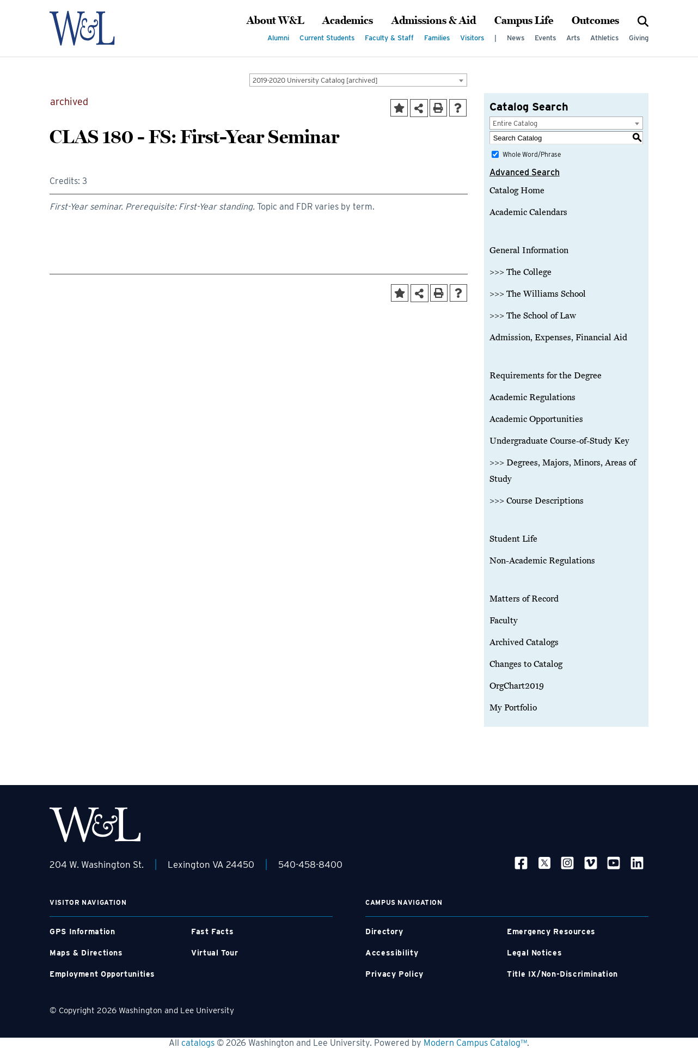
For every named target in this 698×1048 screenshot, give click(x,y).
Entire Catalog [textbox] (515, 123)
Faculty (503, 620)
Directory (384, 931)
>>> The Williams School (537, 294)
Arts (573, 38)
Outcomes (595, 20)
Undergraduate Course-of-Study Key (559, 441)
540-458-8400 (310, 864)
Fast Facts (212, 931)
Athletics (604, 38)
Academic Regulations (532, 397)
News (515, 38)
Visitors (472, 38)
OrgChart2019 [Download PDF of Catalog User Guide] (516, 686)
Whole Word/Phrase (532, 154)
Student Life (513, 539)
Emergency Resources (551, 931)
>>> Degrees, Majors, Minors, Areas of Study (562, 471)
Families (437, 38)
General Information (528, 250)
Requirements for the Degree (545, 375)
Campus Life (523, 20)
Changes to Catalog (525, 664)
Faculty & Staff (389, 38)
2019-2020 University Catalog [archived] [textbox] (315, 80)
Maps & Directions (86, 952)
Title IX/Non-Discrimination (562, 974)
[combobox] (358, 80)
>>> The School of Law (532, 315)
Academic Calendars (528, 212)
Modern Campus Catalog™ (475, 1043)
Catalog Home (516, 190)
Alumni (278, 38)
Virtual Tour (214, 952)
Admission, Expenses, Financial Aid (558, 337)
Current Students (326, 38)
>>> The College (520, 272)
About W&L (275, 20)
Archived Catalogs (524, 642)
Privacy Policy (394, 974)
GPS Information (82, 931)
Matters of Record (524, 598)
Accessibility (391, 952)
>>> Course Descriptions (536, 500)
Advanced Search (524, 172)
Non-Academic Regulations (542, 560)
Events (545, 38)
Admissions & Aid (433, 20)
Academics (347, 20)
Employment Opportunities (102, 974)
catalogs (198, 1043)
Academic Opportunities (536, 419)
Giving (638, 38)
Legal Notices (534, 952)
